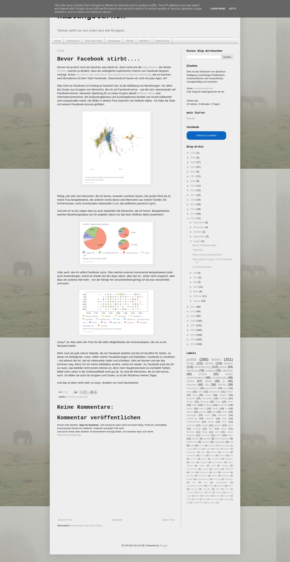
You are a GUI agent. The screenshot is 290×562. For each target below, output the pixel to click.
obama (220, 485)
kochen (190, 432)
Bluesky (191, 118)
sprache (191, 398)
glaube (202, 411)
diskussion (214, 391)
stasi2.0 (209, 418)
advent (213, 452)
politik (191, 359)
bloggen (229, 459)
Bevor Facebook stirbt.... (206, 245)
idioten (228, 363)
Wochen (62, 70)
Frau (217, 401)
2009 (193, 316)
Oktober (198, 231)
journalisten (217, 462)
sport (230, 425)
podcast (225, 472)
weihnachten (193, 421)
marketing (191, 455)
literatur (217, 496)
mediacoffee (221, 482)
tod (231, 442)
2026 (193, 152)
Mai (195, 282)
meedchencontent (195, 485)
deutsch (222, 415)
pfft (188, 503)
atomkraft (215, 459)
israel (208, 449)
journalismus (222, 438)
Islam (204, 459)
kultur (190, 408)
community (214, 499)
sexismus (202, 475)
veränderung (202, 367)
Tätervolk (197, 250)
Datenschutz (162, 40)
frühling (223, 398)
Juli (195, 272)
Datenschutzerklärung (68, 435)
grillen (197, 496)
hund (199, 449)
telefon (222, 455)
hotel (192, 472)
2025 (193, 157)
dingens (219, 492)
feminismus (193, 388)
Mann (190, 411)
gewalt (206, 438)
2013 (193, 213)
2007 (193, 325)
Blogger (164, 545)
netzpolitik (219, 442)
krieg (204, 432)
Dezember (199, 222)
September (199, 236)
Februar (197, 296)
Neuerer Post (65, 519)
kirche (190, 381)
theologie (191, 415)
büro (210, 492)
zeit (231, 455)
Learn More (217, 8)
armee (205, 469)
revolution (207, 398)
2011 (193, 306)
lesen (202, 408)
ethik (200, 391)
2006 (193, 330)
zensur (193, 459)
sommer (205, 435)
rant (217, 432)
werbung (208, 405)
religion (223, 395)
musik (215, 408)
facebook (70, 396)
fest (194, 482)
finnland (226, 499)
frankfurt (229, 469)
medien (210, 370)
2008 (193, 320)
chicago (216, 479)
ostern (202, 465)
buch (207, 415)
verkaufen (191, 452)
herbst (204, 425)
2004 (193, 339)
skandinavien (198, 503)
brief (204, 499)
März (196, 291)
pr (223, 381)
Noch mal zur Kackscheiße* (207, 254)
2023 (193, 167)
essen (211, 421)
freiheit (222, 384)
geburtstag (224, 445)
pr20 (213, 465)
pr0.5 (230, 485)
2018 (193, 190)
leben (216, 359)
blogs (192, 462)
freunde (225, 452)
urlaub (208, 395)
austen (201, 492)
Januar (197, 300)
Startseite (117, 519)
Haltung (225, 475)
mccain (227, 496)
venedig (206, 489)
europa (211, 445)
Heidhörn (144, 40)
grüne (223, 367)
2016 (193, 199)
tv (226, 408)
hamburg (192, 370)
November (199, 227)
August (197, 241)
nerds (210, 485)
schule (202, 374)
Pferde (129, 40)
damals (216, 469)
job (213, 411)
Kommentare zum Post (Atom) (86, 525)
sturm (212, 455)
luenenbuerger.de (203, 88)
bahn (230, 435)
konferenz (192, 442)
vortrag (196, 428)
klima (223, 428)
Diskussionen (150, 67)
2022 (193, 171)
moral (202, 455)
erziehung (192, 418)
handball (206, 496)
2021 (193, 176)
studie (227, 449)
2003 (193, 344)
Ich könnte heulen (202, 266)
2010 (193, 311)
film (211, 428)
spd (225, 388)
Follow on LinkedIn (206, 135)
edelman (227, 370)
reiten (195, 405)
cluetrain (229, 479)
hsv (205, 482)
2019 (193, 185)
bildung (204, 401)
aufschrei (190, 492)
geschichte (211, 388)
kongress (204, 472)
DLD (218, 435)
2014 (193, 209)
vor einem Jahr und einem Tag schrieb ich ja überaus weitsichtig (113, 74)
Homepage (113, 40)
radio (217, 449)
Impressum (73, 40)
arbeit (208, 381)
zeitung (225, 465)
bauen (195, 438)
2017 (193, 195)
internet (191, 384)
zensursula (192, 469)
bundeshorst (203, 479)
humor (190, 449)
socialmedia (82, 396)
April (196, 286)
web (224, 418)
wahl (189, 391)
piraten (217, 425)
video (224, 411)
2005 (193, 334)
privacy (190, 475)
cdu (207, 384)
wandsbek (211, 503)
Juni (195, 277)
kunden (206, 442)
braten (190, 479)
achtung (191, 425)
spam (214, 475)
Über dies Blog (93, 40)
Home (57, 40)
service (194, 489)
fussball (204, 462)
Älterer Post (168, 519)
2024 (193, 162)
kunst (201, 445)
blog (195, 395)
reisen (190, 401)
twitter (229, 391)
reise (230, 401)
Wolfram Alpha (145, 93)
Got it (232, 8)
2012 (193, 218)
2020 (193, 181)
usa (192, 445)
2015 (193, 204)
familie (209, 363)
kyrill (215, 472)
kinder (190, 363)
